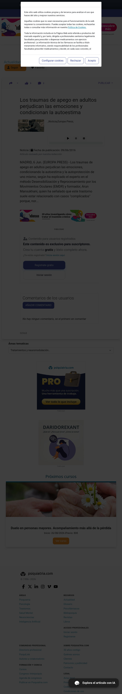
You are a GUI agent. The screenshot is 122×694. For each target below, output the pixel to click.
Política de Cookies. (77, 27)
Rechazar (75, 60)
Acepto (92, 60)
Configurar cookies (53, 60)
